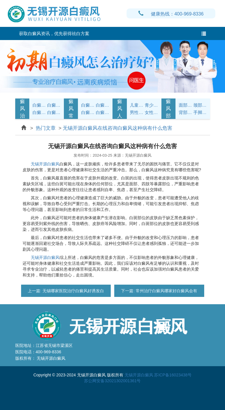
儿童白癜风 (136, 105)
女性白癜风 (151, 112)
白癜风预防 (102, 112)
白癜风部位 (168, 109)
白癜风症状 (39, 105)
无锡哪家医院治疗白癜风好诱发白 (72, 290)
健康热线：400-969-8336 (171, 13)
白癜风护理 (88, 105)
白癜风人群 (119, 109)
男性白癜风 (136, 112)
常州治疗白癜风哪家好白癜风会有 (165, 290)
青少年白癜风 (151, 105)
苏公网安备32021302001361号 (112, 380)
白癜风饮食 (102, 105)
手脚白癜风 (200, 112)
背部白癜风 (185, 112)
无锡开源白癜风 (45, 164)
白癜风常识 (54, 112)
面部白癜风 (185, 105)
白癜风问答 (88, 112)
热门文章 (46, 128)
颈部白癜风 (200, 105)
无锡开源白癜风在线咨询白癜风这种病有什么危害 (117, 128)
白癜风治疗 (22, 109)
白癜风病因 (39, 112)
